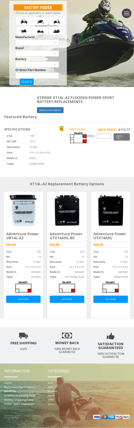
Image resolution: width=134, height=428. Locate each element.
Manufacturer (25, 37)
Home (8, 383)
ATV (50, 383)
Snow (51, 395)
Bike (50, 387)
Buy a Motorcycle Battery (20, 387)
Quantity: (88, 136)
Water (51, 404)
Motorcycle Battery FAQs (20, 395)
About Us (10, 391)
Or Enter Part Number (30, 70)
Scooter (53, 391)
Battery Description (50, 110)
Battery (20, 59)
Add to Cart (119, 136)
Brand (19, 48)
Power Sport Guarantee (19, 404)
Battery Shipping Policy (19, 399)
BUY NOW (23, 299)
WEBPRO (15, 417)
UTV (50, 399)
